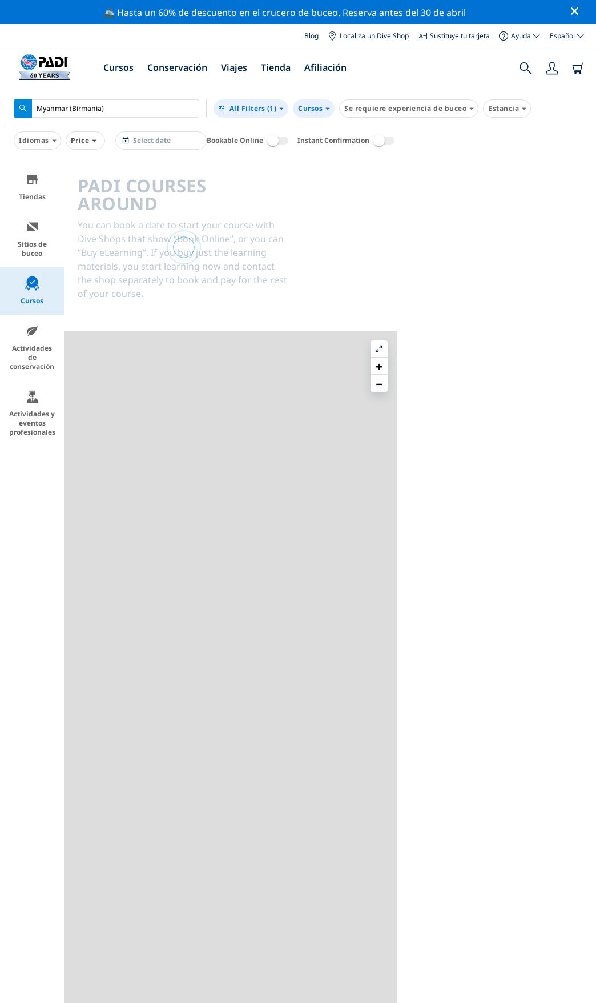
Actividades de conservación (32, 347)
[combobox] (106, 108)
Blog (311, 36)
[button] (578, 198)
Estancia (507, 108)
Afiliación (325, 67)
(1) (251, 108)
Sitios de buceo (32, 239)
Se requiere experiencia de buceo (408, 108)
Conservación (177, 67)
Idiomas (37, 140)
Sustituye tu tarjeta (454, 36)
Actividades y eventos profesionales (32, 413)
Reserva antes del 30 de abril (404, 12)
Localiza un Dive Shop (368, 36)
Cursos (118, 67)
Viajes (234, 67)
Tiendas (32, 187)
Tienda (276, 67)
